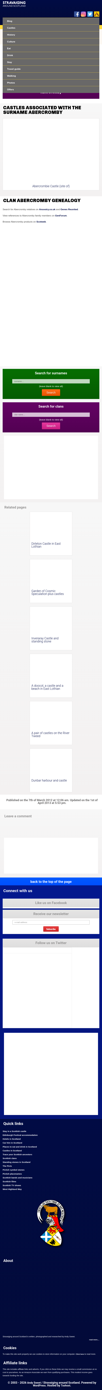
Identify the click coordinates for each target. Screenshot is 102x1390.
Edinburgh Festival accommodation (20, 1135)
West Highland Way (12, 1189)
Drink (10, 55)
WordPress (39, 1385)
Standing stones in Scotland (16, 1162)
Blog (9, 21)
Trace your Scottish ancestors (17, 1154)
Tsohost (65, 1385)
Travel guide (14, 69)
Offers (10, 89)
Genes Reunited (69, 209)
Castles (11, 28)
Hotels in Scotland (12, 1139)
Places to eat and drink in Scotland (20, 1147)
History (11, 34)
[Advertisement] (25, 855)
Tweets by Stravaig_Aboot (13, 949)
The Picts (7, 1166)
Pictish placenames (12, 1174)
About (8, 1261)
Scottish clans (10, 1158)
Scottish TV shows (12, 1185)
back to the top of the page (51, 882)
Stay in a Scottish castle (14, 1131)
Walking (11, 76)
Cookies (9, 1348)
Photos (11, 82)
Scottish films (9, 1181)
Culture (11, 41)
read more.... (94, 1340)
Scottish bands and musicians (17, 1178)
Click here (80, 1354)
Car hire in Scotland (12, 1143)
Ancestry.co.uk (47, 209)
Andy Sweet (34, 1382)
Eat (9, 48)
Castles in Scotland (12, 1150)
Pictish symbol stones (13, 1170)
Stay (9, 62)
